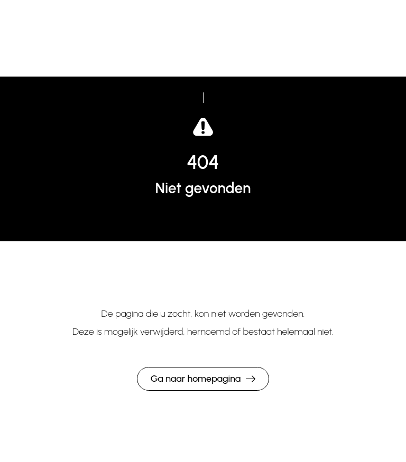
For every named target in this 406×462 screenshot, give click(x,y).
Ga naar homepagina (196, 378)
